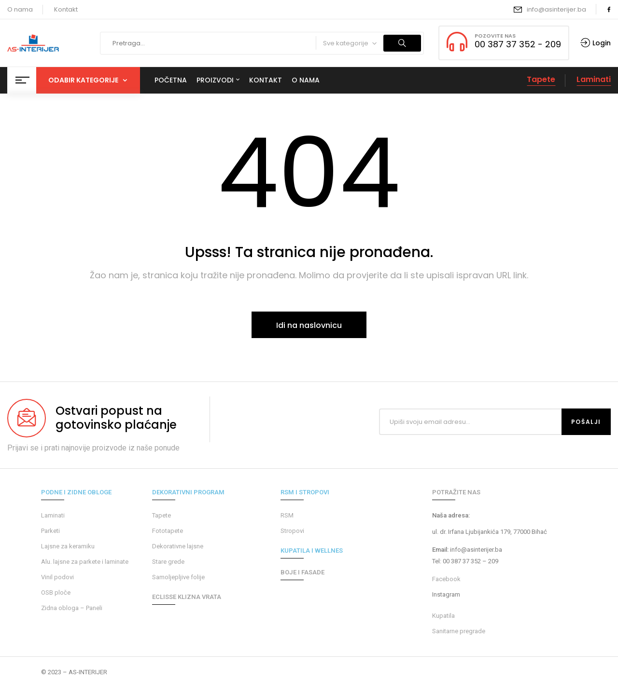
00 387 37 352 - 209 (518, 44)
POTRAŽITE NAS (456, 492)
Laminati (593, 79)
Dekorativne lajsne (177, 546)
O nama (20, 9)
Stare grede (168, 561)
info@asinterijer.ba (556, 9)
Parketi (50, 530)
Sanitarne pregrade (458, 631)
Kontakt (66, 9)
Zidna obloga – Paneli (71, 608)
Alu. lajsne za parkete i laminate (84, 561)
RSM (287, 515)
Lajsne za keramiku (68, 546)
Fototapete (167, 530)
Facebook (446, 579)
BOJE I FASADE (302, 572)
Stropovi (292, 530)
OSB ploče (55, 592)
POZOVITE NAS (495, 36)
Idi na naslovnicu (309, 325)
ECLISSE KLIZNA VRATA (186, 596)
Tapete (541, 79)
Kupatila (443, 615)
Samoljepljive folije (178, 577)
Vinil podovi (57, 577)
